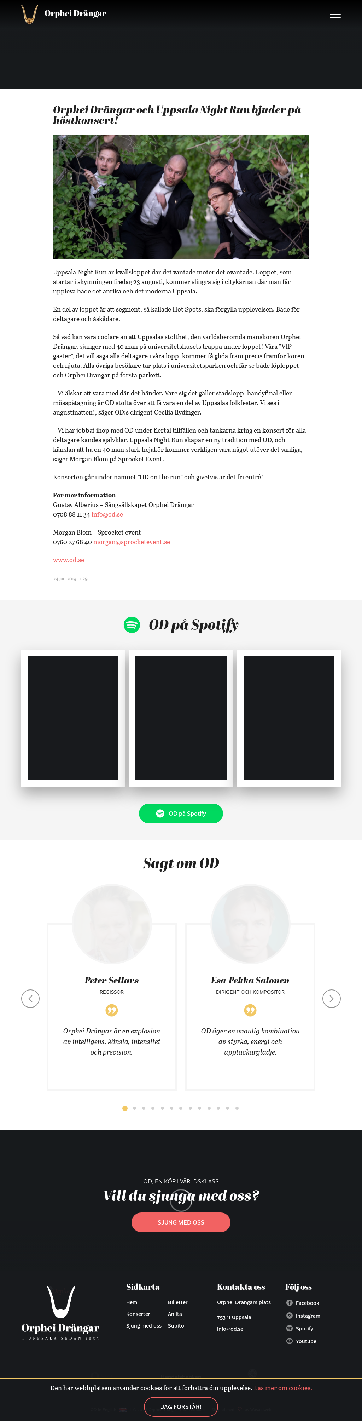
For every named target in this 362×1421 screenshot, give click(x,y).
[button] (124, 1108)
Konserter (138, 1313)
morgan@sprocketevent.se (131, 541)
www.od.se (68, 559)
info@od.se (107, 514)
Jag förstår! (181, 1407)
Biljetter (178, 1302)
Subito (176, 1325)
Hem (131, 1302)
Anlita (175, 1313)
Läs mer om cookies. (283, 1387)
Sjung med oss (181, 1222)
